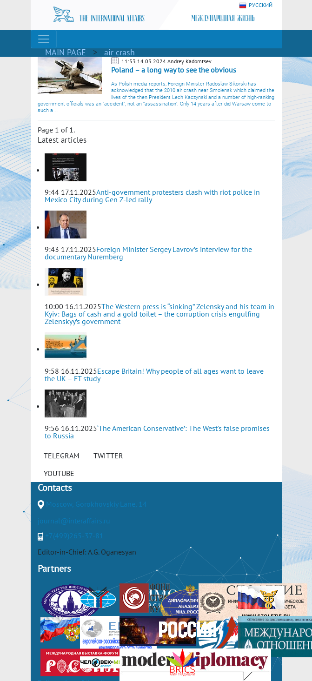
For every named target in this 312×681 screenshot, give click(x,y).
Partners (54, 568)
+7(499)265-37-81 (74, 535)
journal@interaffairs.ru (74, 520)
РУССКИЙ (255, 5)
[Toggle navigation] (44, 39)
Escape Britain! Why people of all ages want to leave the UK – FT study (154, 374)
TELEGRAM (62, 455)
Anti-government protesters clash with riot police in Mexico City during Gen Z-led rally (152, 195)
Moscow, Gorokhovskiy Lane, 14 (96, 504)
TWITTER (108, 455)
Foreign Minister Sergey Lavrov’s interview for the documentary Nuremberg (148, 253)
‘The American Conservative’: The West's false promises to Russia (157, 431)
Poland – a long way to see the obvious (173, 69)
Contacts (55, 488)
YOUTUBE (59, 473)
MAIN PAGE (65, 52)
